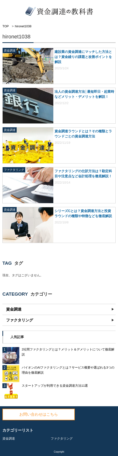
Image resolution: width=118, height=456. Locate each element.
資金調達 (13, 309)
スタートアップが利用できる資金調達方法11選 (55, 385)
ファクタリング (19, 320)
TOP (5, 26)
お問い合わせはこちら (38, 414)
